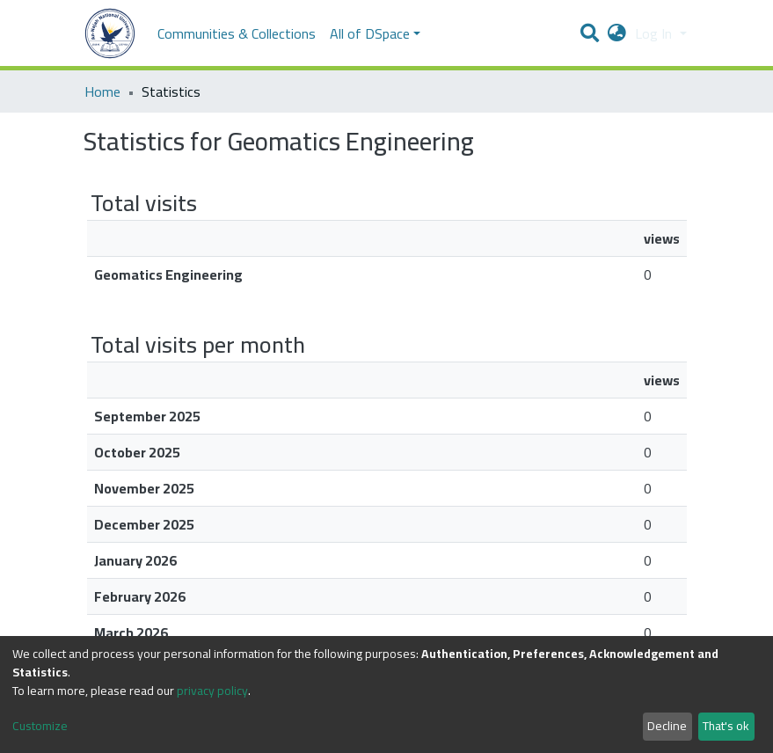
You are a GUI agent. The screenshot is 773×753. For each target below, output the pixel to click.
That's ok (726, 725)
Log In (655, 33)
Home (102, 91)
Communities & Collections (236, 33)
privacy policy (212, 690)
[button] (617, 33)
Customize (40, 726)
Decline (667, 725)
